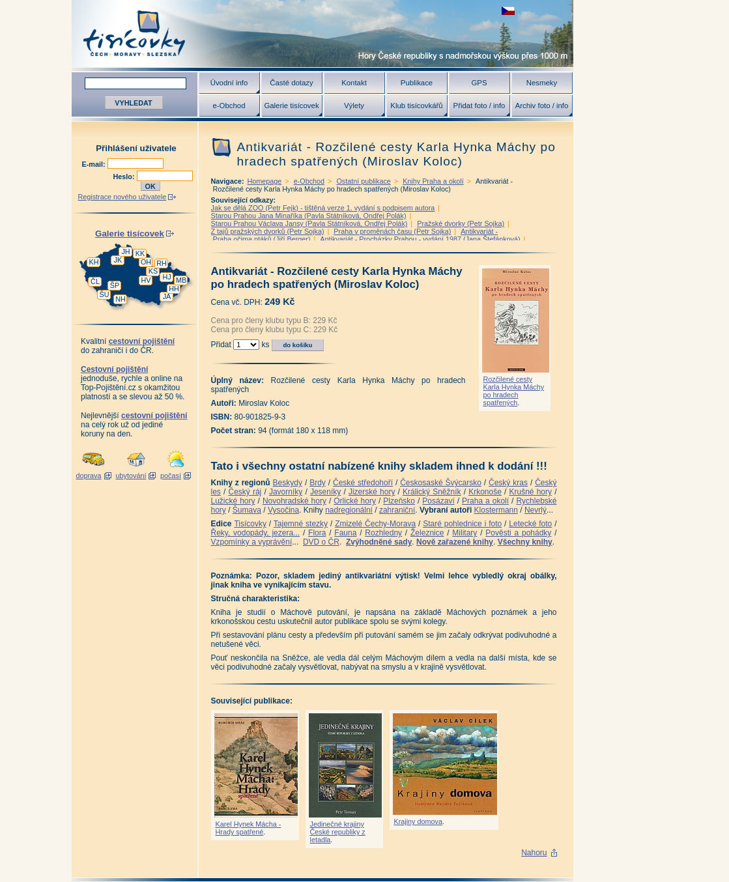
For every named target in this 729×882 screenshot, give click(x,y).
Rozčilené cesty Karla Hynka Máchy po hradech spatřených (514, 390)
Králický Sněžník (432, 491)
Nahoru (534, 852)
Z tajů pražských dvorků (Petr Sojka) (267, 231)
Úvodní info (229, 83)
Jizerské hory (372, 491)
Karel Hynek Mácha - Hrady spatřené (248, 828)
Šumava (247, 510)
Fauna (345, 532)
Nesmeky (541, 83)
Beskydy (287, 482)
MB (181, 280)
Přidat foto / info (479, 105)
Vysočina (283, 510)
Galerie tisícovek (291, 105)
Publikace (417, 83)
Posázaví (438, 500)
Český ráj (244, 491)
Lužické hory (233, 500)
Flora (317, 532)
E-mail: (94, 164)
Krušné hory (530, 491)
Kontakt (354, 83)
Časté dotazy (291, 83)
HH (174, 288)
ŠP (114, 285)
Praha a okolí (485, 500)
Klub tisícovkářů (416, 105)
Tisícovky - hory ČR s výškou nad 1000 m (322, 33)
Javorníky (285, 491)
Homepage (265, 181)
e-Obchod (228, 105)
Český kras (508, 482)
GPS (479, 83)
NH (120, 299)
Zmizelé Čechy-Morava (375, 523)
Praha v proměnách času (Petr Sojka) (392, 231)
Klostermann (496, 510)
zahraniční (397, 510)
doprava (88, 475)
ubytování (131, 475)
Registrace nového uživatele (122, 197)
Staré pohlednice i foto (462, 523)
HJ (166, 277)
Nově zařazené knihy (454, 542)
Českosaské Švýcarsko (440, 482)
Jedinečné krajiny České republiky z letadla (337, 832)
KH (94, 262)
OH (146, 262)
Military (464, 532)
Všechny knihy (525, 542)
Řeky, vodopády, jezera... (255, 532)
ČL (95, 281)
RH (161, 263)
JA (167, 296)
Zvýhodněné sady (379, 542)
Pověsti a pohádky (518, 532)
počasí (170, 475)
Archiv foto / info (542, 105)
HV (146, 280)
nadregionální (349, 510)
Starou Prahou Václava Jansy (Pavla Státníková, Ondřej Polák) (309, 223)
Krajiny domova (418, 821)
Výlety (354, 105)
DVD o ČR (321, 542)
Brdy (317, 482)
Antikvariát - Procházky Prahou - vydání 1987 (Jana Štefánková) (420, 239)
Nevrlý (535, 510)
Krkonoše (485, 491)
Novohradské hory (294, 500)
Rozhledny (383, 532)
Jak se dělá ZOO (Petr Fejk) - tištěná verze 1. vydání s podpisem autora (323, 208)
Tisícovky (250, 523)
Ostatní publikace (363, 181)
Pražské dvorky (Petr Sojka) (460, 223)
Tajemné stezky (301, 523)
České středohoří (363, 482)
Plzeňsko (399, 500)
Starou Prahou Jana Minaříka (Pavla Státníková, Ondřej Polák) (309, 216)
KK (140, 253)
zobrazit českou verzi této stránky (508, 10)
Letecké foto (530, 523)
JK (118, 260)
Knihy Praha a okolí (433, 181)
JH (125, 251)
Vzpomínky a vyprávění (252, 542)
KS (153, 271)
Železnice (427, 532)
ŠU (104, 294)
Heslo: (125, 176)
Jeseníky (325, 491)
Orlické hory (355, 500)
